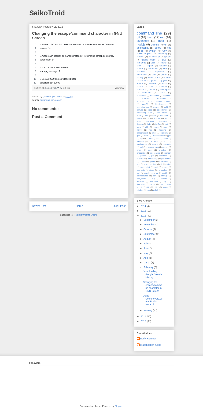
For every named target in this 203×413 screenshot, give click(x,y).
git (138, 37)
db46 (139, 116)
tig (165, 181)
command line (47, 100)
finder (149, 124)
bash (150, 37)
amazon (145, 98)
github (164, 74)
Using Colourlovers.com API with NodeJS (152, 300)
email (139, 121)
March (147, 262)
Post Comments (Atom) (86, 215)
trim (161, 184)
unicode (141, 89)
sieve (151, 170)
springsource (142, 176)
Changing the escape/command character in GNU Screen (152, 286)
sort (138, 173)
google (167, 56)
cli (142, 50)
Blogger (119, 406)
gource (156, 127)
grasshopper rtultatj (150, 344)
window (140, 190)
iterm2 (146, 136)
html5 (150, 77)
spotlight (163, 86)
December (149, 219)
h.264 (139, 130)
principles (163, 156)
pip (152, 156)
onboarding (142, 153)
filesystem (142, 74)
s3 (161, 164)
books (158, 47)
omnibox (162, 150)
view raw (119, 88)
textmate (154, 181)
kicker (149, 138)
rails (139, 164)
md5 (141, 147)
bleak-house (161, 104)
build (166, 107)
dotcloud (164, 116)
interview (164, 133)
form (139, 127)
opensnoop (155, 153)
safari (168, 164)
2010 (144, 321)
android (140, 56)
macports (167, 144)
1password (141, 95)
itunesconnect (159, 136)
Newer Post (39, 205)
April (146, 257)
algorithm (167, 95)
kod (157, 138)
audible (159, 101)
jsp (141, 138)
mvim (139, 150)
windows (146, 92)
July (146, 243)
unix (139, 66)
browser (156, 107)
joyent (164, 80)
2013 (144, 210)
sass (164, 83)
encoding (150, 121)
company (153, 68)
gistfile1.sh (39, 88)
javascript (143, 41)
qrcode (153, 161)
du (148, 118)
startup (164, 176)
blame (140, 68)
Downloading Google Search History (152, 274)
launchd (140, 141)
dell (146, 116)
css (169, 47)
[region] (79, 64)
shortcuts (141, 170)
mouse (165, 147)
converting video (144, 113)
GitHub (66, 88)
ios (158, 77)
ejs (166, 118)
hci (150, 130)
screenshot (145, 167)
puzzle (143, 161)
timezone (141, 184)
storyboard (141, 179)
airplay (150, 66)
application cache (144, 101)
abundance (154, 95)
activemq (162, 53)
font (166, 124)
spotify (165, 173)
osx (162, 37)
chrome (155, 44)
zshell (155, 190)
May (146, 253)
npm (150, 150)
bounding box (143, 107)
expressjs (159, 71)
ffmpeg (140, 124)
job (169, 136)
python (152, 50)
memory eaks (153, 147)
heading (162, 130)
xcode (162, 92)
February (148, 267)
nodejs (141, 44)
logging (155, 144)
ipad (139, 136)
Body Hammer (148, 338)
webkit (152, 89)
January (148, 310)
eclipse (157, 118)
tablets (164, 179)
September (149, 234)
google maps (149, 60)
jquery (140, 83)
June (146, 248)
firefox (158, 124)
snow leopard (144, 53)
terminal (140, 181)
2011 (144, 316)
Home (79, 205)
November (149, 224)
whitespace (165, 89)
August (147, 238)
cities (150, 110)
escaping (163, 121)
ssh (154, 176)
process (140, 158)
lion (165, 141)
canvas (140, 110)
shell (151, 86)
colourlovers (162, 110)
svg (153, 179)
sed (155, 167)
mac (161, 41)
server (165, 167)
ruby (164, 50)
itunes (143, 80)
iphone (167, 77)
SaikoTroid (47, 13)
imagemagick (142, 133)
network (152, 83)
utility (156, 187)
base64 (145, 104)
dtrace (139, 118)
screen (58, 100)
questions (163, 161)
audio (168, 101)
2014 (144, 206)
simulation (163, 170)
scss (153, 63)
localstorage (142, 144)
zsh (148, 190)
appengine (161, 98)
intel (154, 133)
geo (154, 74)
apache (163, 66)
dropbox (141, 71)
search (163, 63)
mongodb (141, 63)
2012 (144, 215)
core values (162, 113)
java (164, 60)
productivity (152, 158)
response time (150, 164)
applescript (143, 47)
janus (153, 80)
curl (165, 68)
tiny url (152, 184)
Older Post (119, 205)
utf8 (147, 187)
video (165, 187)
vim (165, 44)
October (148, 229)
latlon (165, 138)
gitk (146, 127)
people (143, 156)
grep (165, 127)
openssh (167, 153)
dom (154, 116)
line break (153, 141)
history (140, 77)
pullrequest (166, 158)
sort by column (151, 173)
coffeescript (154, 56)
